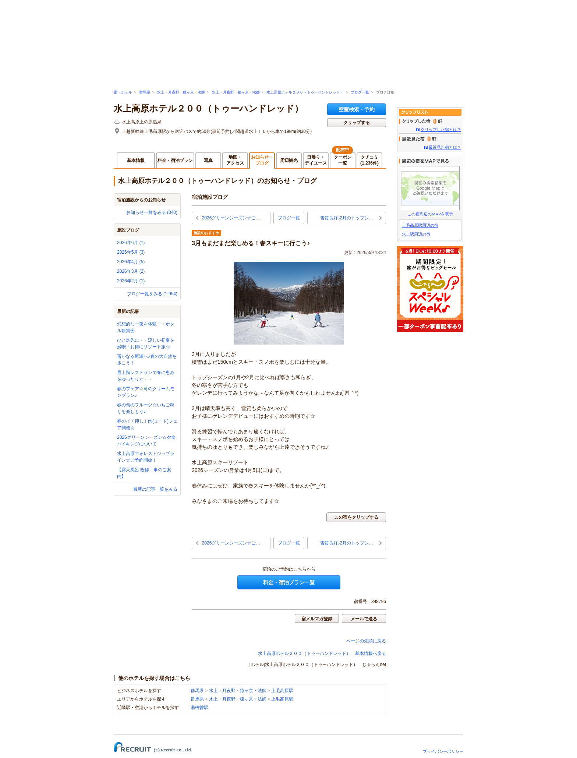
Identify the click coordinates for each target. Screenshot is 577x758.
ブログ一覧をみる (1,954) (152, 293)
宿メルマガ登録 (316, 618)
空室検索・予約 (357, 109)
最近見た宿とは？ (445, 147)
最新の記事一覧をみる (155, 489)
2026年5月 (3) (131, 252)
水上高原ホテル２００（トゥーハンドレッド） (305, 92)
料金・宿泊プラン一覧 (289, 582)
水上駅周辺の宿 (416, 234)
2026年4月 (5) (131, 261)
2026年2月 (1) (131, 280)
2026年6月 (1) (131, 242)
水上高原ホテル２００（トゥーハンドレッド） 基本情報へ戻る (322, 653)
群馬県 (144, 92)
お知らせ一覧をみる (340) (151, 212)
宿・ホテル (123, 92)
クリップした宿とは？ (441, 129)
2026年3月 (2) (131, 271)
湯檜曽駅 (199, 707)
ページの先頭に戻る (366, 641)
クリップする (356, 122)
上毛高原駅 (282, 690)
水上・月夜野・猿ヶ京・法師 (181, 92)
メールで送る (364, 618)
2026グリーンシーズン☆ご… (231, 218)
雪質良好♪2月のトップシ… (347, 218)
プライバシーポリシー (443, 751)
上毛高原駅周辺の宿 (420, 225)
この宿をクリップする (356, 517)
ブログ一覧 (360, 92)
